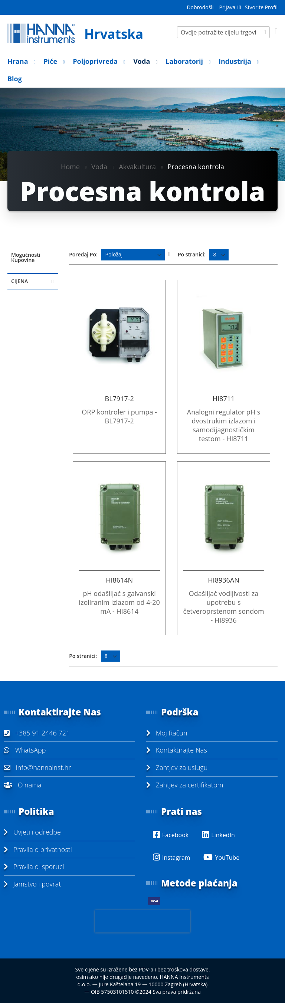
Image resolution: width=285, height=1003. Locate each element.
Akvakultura (137, 166)
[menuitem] (19, 61)
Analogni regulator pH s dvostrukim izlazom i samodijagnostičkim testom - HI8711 (223, 425)
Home (70, 166)
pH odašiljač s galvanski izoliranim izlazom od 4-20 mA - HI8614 (119, 602)
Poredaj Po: (83, 254)
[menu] (142, 70)
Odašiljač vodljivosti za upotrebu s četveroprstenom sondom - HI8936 (223, 607)
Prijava (227, 7)
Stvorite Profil (261, 7)
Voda (99, 166)
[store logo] (74, 33)
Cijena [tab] (19, 281)
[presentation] (142, 921)
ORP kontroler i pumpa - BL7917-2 (119, 416)
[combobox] (223, 32)
